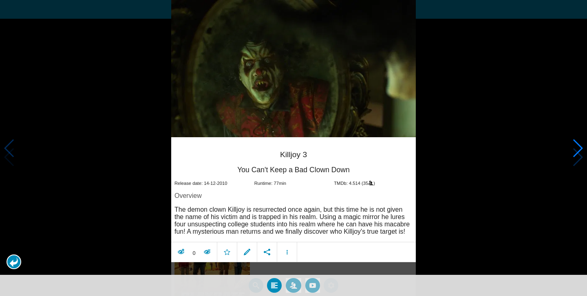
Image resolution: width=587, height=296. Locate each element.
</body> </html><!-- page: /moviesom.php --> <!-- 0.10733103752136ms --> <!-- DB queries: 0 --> (293, 148)
